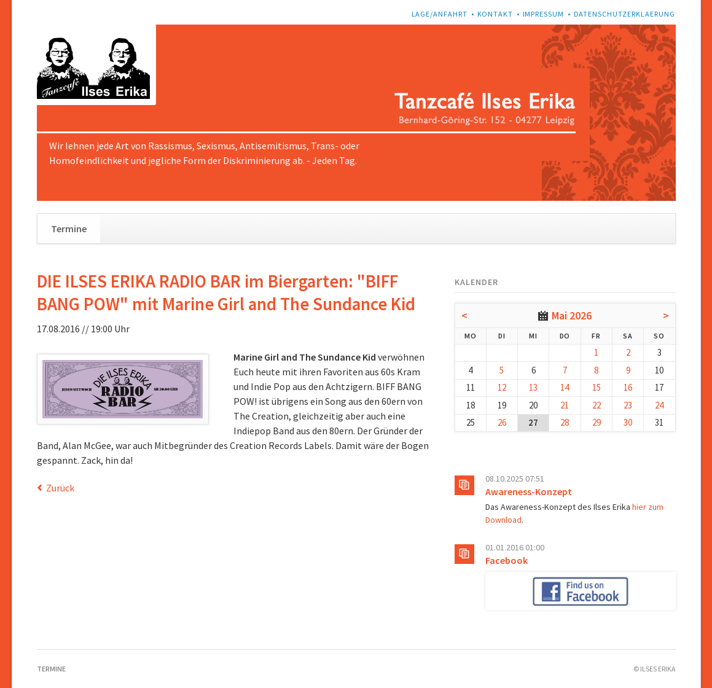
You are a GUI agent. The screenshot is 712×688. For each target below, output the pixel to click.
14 (564, 387)
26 (502, 422)
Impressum (544, 13)
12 (502, 387)
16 (628, 387)
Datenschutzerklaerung (625, 13)
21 (564, 405)
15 (596, 387)
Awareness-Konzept (528, 491)
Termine (69, 228)
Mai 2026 (572, 315)
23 (628, 405)
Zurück (60, 488)
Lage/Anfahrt (440, 13)
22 (596, 405)
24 (659, 405)
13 (533, 387)
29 (596, 422)
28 (564, 422)
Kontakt (495, 13)
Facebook (506, 560)
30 (628, 422)
